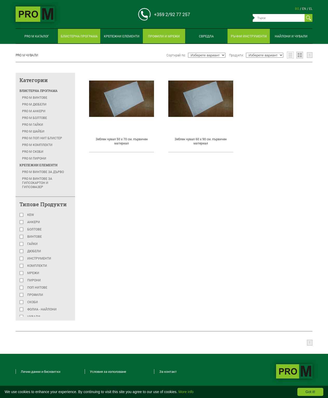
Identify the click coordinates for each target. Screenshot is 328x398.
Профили (35, 295)
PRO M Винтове (34, 97)
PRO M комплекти (37, 145)
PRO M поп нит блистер (42, 138)
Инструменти (39, 258)
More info (185, 392)
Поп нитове (37, 287)
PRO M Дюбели (34, 104)
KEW (30, 215)
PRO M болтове (34, 118)
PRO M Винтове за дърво (43, 172)
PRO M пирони (34, 158)
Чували (33, 317)
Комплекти (37, 266)
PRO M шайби (33, 131)
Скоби (32, 302)
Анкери (33, 222)
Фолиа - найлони (42, 309)
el (310, 8)
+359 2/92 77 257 (172, 14)
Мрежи (33, 273)
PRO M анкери (33, 111)
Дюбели (34, 251)
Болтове (34, 229)
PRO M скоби (32, 151)
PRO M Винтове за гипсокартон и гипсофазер (37, 182)
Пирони (34, 280)
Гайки (32, 244)
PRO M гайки (32, 124)
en (304, 8)
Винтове (34, 236)
